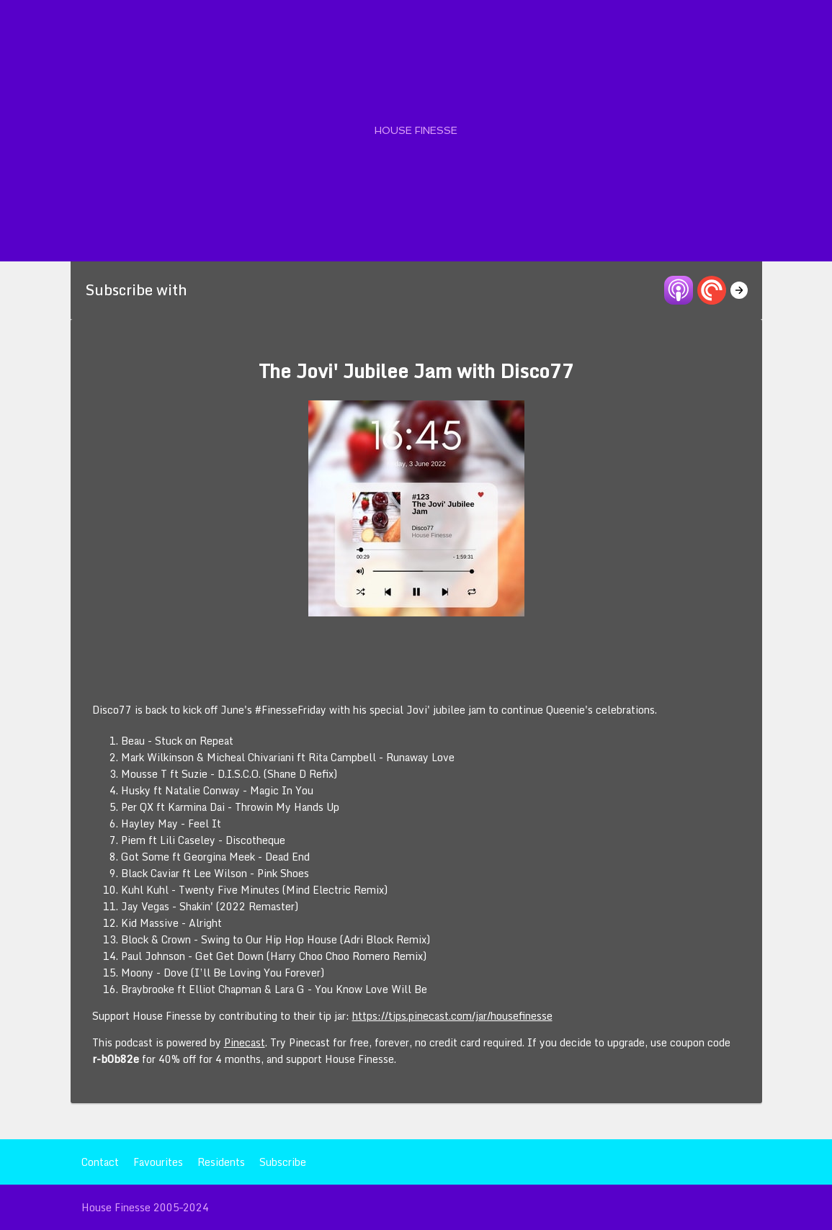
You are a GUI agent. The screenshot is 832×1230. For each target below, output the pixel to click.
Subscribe (282, 1162)
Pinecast (244, 1042)
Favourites (158, 1162)
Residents (221, 1162)
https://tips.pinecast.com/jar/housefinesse (452, 1015)
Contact (100, 1162)
